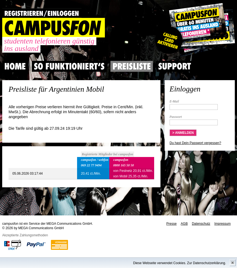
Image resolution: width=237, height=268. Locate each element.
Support (174, 66)
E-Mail (174, 101)
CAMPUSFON (53, 27)
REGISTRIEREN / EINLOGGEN (41, 13)
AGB (184, 224)
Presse (171, 224)
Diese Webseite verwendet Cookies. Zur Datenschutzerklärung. (179, 263)
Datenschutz (201, 224)
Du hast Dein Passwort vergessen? (195, 143)
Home (15, 66)
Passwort (176, 117)
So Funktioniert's (69, 66)
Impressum (222, 224)
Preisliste (131, 66)
